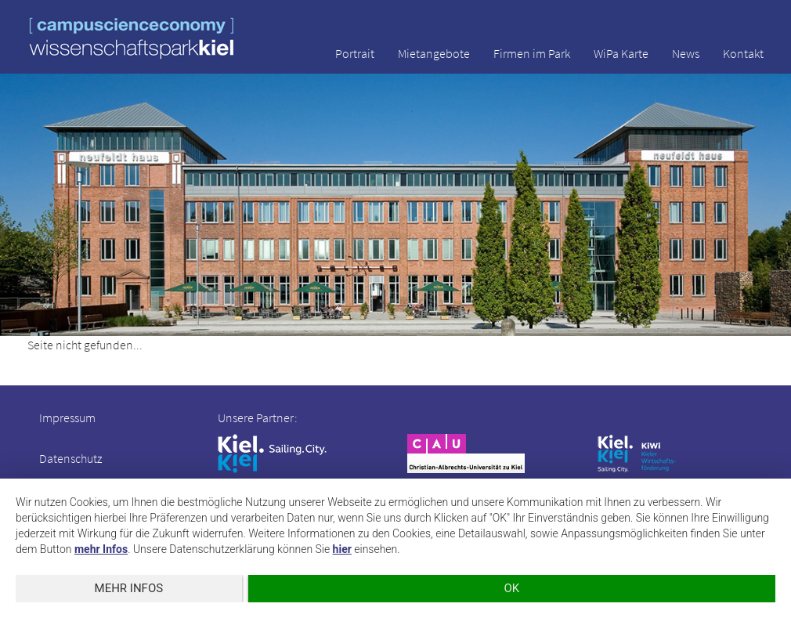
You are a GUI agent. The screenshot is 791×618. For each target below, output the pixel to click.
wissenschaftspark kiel (131, 38)
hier (342, 549)
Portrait (354, 53)
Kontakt (743, 53)
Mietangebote (434, 53)
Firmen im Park (531, 53)
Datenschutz (70, 458)
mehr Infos (101, 549)
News (685, 53)
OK (511, 588)
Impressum (67, 417)
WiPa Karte (621, 53)
